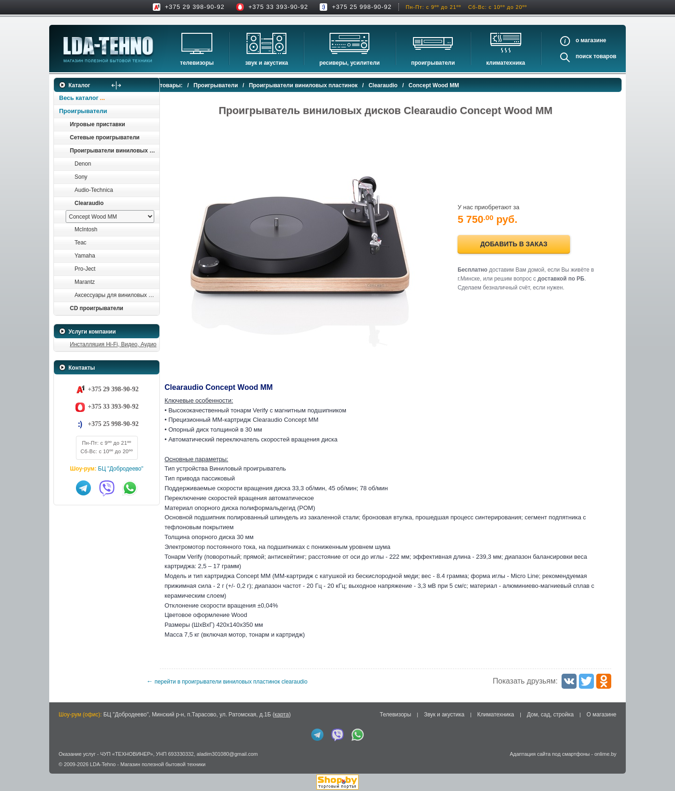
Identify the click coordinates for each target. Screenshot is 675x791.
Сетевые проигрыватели (105, 137)
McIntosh (86, 229)
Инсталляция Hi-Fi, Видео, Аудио (113, 344)
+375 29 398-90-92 (195, 6)
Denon (83, 163)
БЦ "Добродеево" (120, 468)
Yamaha (85, 255)
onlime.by (605, 754)
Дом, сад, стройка (550, 714)
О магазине (601, 714)
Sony (81, 177)
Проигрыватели (433, 63)
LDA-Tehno (103, 764)
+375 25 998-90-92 (361, 6)
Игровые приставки (97, 124)
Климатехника (505, 63)
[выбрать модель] (110, 216)
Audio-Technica (94, 190)
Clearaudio (89, 203)
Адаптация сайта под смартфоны (550, 754)
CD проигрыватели (96, 308)
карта (281, 714)
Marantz (85, 282)
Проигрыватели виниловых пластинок (114, 150)
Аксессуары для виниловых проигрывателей (117, 295)
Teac (80, 242)
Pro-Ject (85, 269)
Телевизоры (197, 63)
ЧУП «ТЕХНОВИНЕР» (126, 754)
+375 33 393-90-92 (278, 6)
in (62, 771)
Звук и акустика (266, 63)
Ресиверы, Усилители (349, 63)
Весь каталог (78, 97)
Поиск (584, 56)
